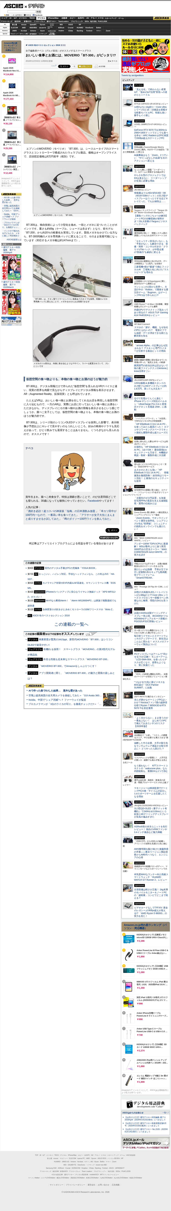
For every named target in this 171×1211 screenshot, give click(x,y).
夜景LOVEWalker (92, 1178)
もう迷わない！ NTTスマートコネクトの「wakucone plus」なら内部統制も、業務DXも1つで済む (151, 768)
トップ (4, 18)
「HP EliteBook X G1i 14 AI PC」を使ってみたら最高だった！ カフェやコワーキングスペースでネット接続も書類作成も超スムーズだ (151, 428)
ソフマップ (43, 34)
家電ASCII (27, 21)
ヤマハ (98, 31)
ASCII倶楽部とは (14, 239)
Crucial (70, 28)
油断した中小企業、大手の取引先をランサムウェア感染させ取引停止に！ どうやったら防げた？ (151, 746)
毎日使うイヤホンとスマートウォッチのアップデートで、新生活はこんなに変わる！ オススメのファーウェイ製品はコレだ (151, 640)
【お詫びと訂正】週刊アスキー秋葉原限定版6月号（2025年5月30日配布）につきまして (145, 1124)
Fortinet (89, 31)
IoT (15, 18)
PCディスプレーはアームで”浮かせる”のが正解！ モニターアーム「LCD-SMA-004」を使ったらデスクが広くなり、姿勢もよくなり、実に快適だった (150, 659)
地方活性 (93, 21)
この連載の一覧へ (71, 624)
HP (80, 25)
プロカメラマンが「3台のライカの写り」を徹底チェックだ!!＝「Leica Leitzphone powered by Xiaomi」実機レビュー (92, 704)
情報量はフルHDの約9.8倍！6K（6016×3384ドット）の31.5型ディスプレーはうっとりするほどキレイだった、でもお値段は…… (151, 197)
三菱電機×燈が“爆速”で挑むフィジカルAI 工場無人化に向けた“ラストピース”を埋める (151, 269)
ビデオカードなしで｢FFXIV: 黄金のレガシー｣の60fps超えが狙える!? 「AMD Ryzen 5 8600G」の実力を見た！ (151, 911)
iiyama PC (81, 1158)
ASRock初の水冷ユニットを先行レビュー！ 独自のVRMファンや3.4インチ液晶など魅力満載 (150, 829)
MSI (61, 25)
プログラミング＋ (100, 1171)
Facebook (93, 500)
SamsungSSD (50, 27)
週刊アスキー (51, 21)
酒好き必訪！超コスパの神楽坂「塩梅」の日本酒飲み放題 (62, 511)
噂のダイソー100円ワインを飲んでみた (87, 518)
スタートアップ (110, 18)
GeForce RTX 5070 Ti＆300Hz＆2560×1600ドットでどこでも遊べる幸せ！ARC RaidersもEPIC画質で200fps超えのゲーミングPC (151, 134)
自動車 (64, 18)
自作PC (81, 18)
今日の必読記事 (57, 1174)
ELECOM (14, 28)
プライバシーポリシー (75, 1185)
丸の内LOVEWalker (121, 1178)
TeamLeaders (63, 21)
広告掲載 (116, 1185)
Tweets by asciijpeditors (132, 75)
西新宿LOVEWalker (78, 1178)
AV (87, 18)
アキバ (93, 18)
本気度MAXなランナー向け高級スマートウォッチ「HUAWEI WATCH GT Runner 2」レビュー (151, 877)
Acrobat (24, 31)
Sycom (42, 25)
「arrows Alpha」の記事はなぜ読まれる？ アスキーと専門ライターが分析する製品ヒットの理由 (151, 348)
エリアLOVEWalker (48, 1178)
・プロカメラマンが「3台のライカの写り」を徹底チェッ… (11, 225)
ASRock (61, 28)
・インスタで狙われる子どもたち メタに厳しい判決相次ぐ (11, 233)
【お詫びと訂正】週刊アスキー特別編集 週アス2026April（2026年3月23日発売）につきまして (145, 1118)
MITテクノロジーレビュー (109, 1174)
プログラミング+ (77, 21)
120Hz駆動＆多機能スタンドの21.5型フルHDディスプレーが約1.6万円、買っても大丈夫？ (150, 386)
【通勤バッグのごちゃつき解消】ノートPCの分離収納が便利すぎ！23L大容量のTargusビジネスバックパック (151, 219)
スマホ (101, 18)
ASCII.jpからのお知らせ (132, 1113)
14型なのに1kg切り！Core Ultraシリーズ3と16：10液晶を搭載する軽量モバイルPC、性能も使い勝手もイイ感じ (150, 111)
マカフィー (14, 34)
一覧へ (165, 1113)
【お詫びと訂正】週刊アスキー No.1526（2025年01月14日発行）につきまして (146, 1130)
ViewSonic (89, 28)
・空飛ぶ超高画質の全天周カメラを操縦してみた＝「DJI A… (11, 208)
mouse (23, 25)
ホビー (72, 18)
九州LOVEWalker (106, 1178)
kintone (33, 31)
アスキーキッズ (6, 21)
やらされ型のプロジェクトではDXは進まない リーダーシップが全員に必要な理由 (150, 178)
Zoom (108, 31)
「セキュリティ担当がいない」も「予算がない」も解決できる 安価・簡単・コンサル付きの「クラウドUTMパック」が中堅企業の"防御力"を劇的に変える (151, 246)
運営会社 (91, 1185)
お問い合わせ (103, 1185)
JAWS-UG (65, 1162)
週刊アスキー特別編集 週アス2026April (11, 250)
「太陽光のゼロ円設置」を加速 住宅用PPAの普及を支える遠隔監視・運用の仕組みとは (151, 501)
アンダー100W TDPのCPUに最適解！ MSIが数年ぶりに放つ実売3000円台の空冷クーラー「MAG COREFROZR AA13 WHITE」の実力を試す (151, 549)
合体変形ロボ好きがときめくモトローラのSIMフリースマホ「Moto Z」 (79, 609)
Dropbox (61, 31)
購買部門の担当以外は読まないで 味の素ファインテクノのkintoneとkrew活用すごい (152, 368)
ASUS (70, 25)
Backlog (80, 31)
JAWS (14, 31)
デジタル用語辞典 (81, 1174)
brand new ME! (101, 1165)
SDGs (87, 21)
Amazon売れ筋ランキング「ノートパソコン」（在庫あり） (10, 46)
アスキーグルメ (39, 21)
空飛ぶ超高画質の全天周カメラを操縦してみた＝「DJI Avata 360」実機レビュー (72, 695)
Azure (42, 31)
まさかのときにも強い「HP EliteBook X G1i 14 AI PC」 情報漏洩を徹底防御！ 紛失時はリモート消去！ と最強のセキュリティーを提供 (151, 475)
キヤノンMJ (24, 34)
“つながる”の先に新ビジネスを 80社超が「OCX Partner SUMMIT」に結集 (150, 685)
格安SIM (18, 21)
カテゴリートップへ (109, 537)
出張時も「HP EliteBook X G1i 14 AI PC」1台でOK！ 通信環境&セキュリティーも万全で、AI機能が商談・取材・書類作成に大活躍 (151, 451)
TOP (36, 1155)
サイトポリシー (56, 1185)
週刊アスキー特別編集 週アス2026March (11, 284)
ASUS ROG (33, 28)
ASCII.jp (13, 6)
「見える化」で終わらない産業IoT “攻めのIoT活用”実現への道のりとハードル (150, 92)
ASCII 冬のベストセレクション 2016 (44, 45)
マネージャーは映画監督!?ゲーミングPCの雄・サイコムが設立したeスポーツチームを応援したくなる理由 (151, 792)
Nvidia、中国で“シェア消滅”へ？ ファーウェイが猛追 (57, 699)
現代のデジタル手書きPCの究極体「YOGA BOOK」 (71, 568)
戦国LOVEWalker (136, 1178)
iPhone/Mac (53, 18)
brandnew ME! (52, 33)
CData (70, 31)
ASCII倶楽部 (162, 18)
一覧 (73, 66)
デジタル (35, 5)
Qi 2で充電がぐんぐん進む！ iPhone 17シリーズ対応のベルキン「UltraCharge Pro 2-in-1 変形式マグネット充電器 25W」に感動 (150, 404)
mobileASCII (94, 1174)
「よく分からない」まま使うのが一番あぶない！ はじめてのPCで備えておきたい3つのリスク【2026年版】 (151, 721)
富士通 (14, 25)
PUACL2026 (102, 21)
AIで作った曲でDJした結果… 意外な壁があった (55, 690)
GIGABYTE (42, 28)
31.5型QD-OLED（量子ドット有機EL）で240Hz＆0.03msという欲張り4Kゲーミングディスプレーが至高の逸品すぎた (151, 812)
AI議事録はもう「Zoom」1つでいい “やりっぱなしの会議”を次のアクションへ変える (151, 158)
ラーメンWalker (34, 1178)
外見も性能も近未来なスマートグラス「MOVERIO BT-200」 (76, 659)
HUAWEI (80, 28)
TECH (32, 18)
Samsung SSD (51, 1168)
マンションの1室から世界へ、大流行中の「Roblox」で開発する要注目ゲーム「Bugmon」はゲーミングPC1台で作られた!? (151, 290)
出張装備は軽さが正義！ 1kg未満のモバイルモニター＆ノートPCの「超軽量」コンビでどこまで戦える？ (151, 893)
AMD (24, 28)
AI (10, 18)
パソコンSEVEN (52, 24)
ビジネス (23, 18)
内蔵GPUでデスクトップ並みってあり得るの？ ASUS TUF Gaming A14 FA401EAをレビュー (151, 312)
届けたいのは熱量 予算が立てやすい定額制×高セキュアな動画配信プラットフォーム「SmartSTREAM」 (151, 573)
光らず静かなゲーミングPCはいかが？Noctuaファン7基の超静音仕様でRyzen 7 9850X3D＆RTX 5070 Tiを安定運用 (150, 703)
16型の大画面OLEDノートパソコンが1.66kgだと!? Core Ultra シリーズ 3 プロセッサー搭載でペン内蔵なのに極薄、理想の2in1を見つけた (151, 598)
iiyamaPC (33, 25)
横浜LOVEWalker (63, 1178)
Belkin (98, 28)
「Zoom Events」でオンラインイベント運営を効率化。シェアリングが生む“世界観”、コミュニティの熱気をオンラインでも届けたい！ (151, 523)
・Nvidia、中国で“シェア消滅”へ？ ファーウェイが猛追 (11, 216)
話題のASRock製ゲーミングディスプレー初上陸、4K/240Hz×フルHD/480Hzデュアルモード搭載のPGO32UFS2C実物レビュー (151, 617)
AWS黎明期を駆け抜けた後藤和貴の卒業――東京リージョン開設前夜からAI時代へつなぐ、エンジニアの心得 (151, 853)
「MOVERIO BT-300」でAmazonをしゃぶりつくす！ (68, 666)
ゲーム (121, 18)
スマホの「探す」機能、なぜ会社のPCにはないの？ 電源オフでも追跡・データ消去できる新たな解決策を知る (151, 331)
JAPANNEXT (33, 34)
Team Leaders (87, 1171)
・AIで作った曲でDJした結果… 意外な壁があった (11, 200)
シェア (54, 66)
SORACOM (76, 1168)
